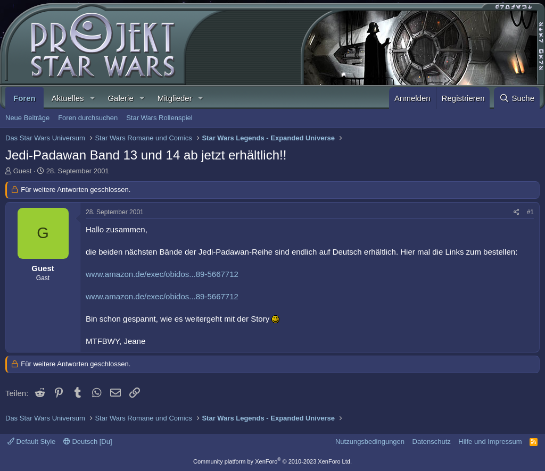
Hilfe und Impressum (490, 441)
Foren (24, 98)
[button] (92, 98)
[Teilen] (516, 212)
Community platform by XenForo (272, 461)
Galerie (120, 98)
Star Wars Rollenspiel (159, 118)
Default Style (31, 441)
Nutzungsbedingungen (369, 441)
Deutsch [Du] (87, 441)
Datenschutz (431, 441)
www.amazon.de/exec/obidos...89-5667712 (162, 274)
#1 (530, 212)
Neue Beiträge (27, 118)
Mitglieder (175, 98)
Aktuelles (68, 98)
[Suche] (517, 98)
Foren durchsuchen (88, 118)
